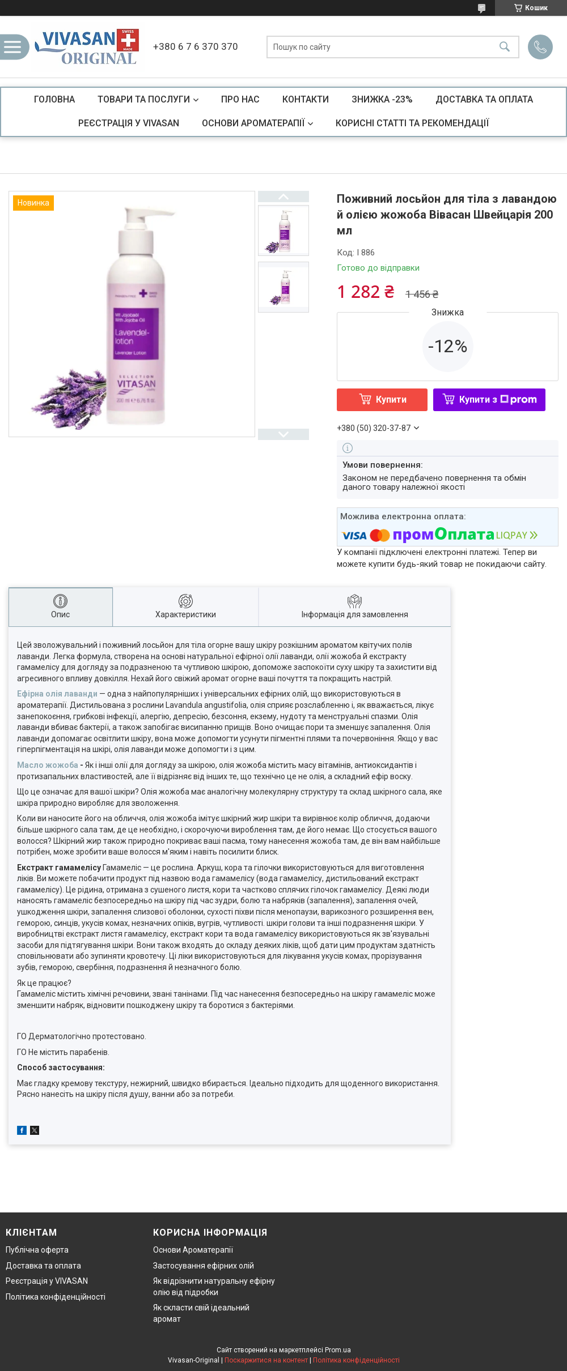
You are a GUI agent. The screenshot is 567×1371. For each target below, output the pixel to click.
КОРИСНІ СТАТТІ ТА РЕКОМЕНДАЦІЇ (412, 123)
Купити (391, 399)
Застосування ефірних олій (203, 1265)
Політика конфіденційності (55, 1296)
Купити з (498, 399)
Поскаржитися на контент (266, 1360)
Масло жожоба (47, 765)
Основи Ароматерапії (193, 1249)
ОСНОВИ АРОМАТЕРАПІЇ (253, 123)
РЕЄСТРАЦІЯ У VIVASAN (128, 123)
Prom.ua (338, 1350)
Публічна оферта (37, 1249)
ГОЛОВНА (54, 99)
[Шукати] (504, 46)
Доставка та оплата (43, 1265)
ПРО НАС (240, 99)
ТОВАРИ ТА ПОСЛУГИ (144, 99)
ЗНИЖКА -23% (382, 99)
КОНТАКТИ (305, 99)
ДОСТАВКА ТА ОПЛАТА (484, 99)
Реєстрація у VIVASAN (47, 1280)
